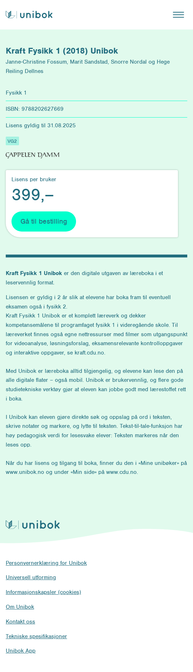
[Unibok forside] (29, 14)
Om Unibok (20, 607)
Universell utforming (31, 577)
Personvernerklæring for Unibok (46, 563)
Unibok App (21, 650)
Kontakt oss (20, 621)
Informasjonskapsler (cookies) (43, 592)
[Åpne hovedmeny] (178, 15)
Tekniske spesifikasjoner (36, 636)
